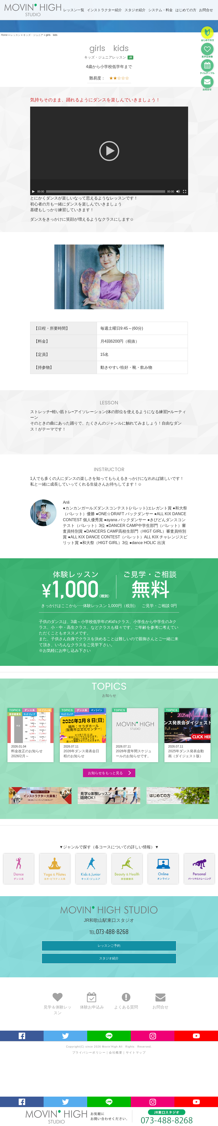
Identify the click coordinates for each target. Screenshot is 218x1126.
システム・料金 (160, 10)
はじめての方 (185, 10)
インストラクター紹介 (104, 10)
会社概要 (115, 1052)
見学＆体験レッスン (58, 1006)
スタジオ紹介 (135, 10)
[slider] (105, 191)
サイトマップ (136, 1052)
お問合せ (206, 10)
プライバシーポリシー (89, 1052)
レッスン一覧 (73, 10)
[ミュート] (178, 191)
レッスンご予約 (109, 945)
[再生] (33, 191)
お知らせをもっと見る (105, 773)
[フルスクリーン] (185, 191)
